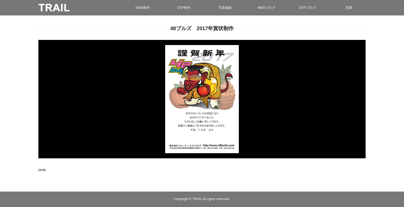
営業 (349, 8)
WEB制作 (143, 8)
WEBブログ (266, 8)
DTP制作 (184, 8)
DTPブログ (307, 8)
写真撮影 (225, 8)
